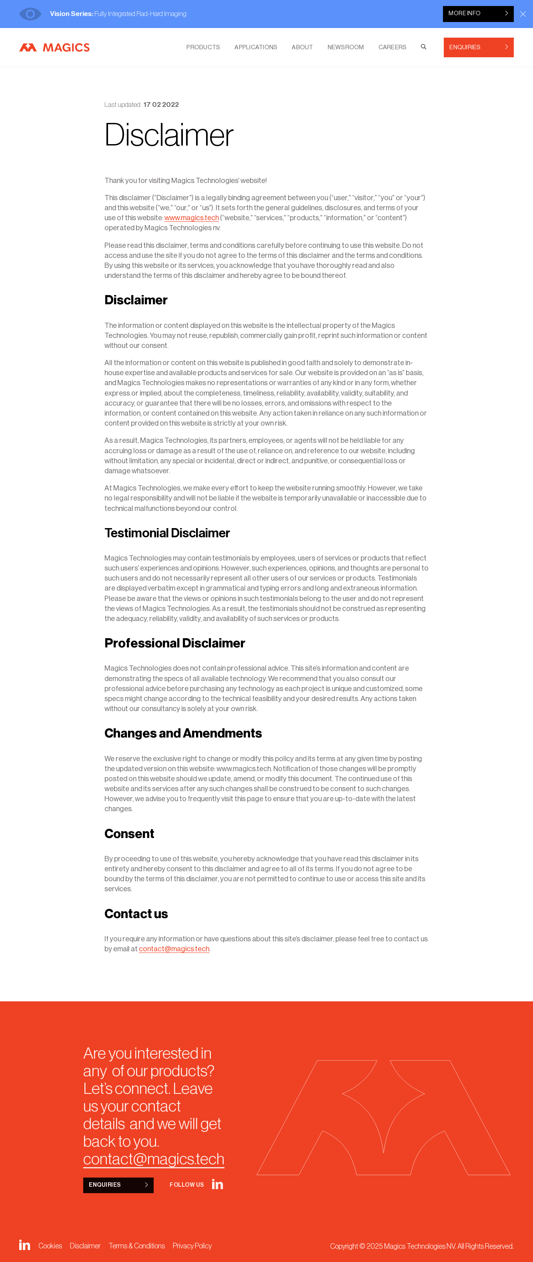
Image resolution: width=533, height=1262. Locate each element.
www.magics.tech (191, 217)
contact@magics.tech (174, 949)
